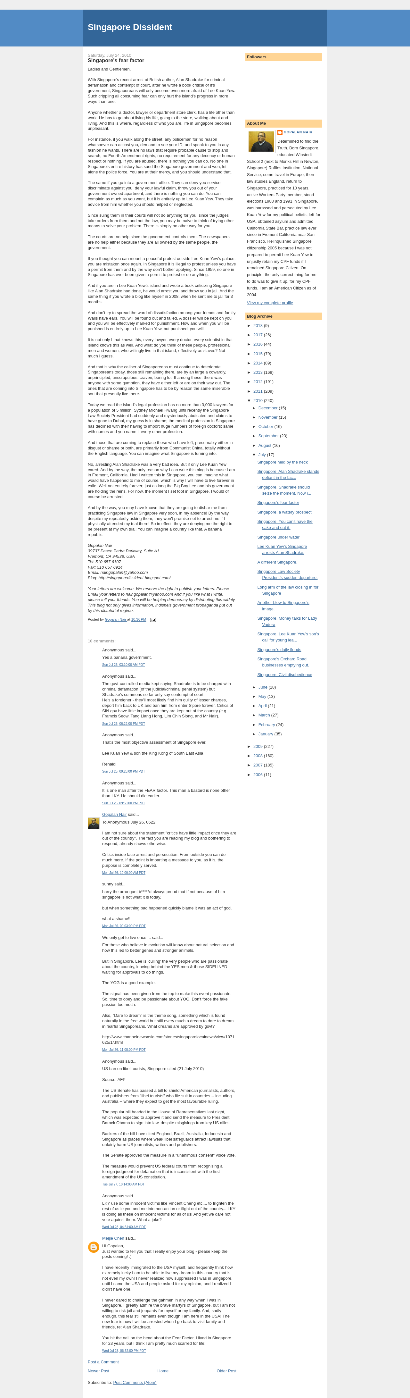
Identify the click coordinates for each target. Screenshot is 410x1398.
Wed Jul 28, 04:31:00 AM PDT (124, 1227)
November (268, 417)
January (266, 734)
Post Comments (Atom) (135, 1382)
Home (163, 1371)
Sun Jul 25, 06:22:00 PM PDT (123, 723)
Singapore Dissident (130, 27)
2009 (258, 746)
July (262, 454)
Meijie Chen (113, 1238)
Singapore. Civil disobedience (284, 674)
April (263, 705)
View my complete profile (270, 302)
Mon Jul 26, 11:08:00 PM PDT (124, 1049)
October (266, 426)
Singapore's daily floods (279, 649)
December (268, 408)
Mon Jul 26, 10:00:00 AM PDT (123, 873)
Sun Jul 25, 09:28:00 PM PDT (123, 771)
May (262, 696)
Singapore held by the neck (282, 462)
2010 (258, 400)
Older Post (226, 1371)
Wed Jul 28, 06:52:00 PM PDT (124, 1350)
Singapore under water (278, 537)
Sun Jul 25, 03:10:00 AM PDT (123, 664)
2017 (258, 334)
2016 (258, 344)
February (267, 724)
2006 (258, 774)
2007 (258, 765)
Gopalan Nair (114, 814)
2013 (258, 372)
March (264, 715)
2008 (258, 755)
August (265, 445)
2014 (258, 363)
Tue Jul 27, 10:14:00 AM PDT (123, 1184)
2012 (258, 381)
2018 (258, 325)
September (269, 435)
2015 (258, 353)
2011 (258, 391)
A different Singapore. (277, 562)
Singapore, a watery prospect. (285, 512)
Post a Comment (103, 1362)
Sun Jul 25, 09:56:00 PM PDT (123, 803)
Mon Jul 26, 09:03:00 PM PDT (124, 926)
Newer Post (98, 1371)
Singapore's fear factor (278, 502)
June (263, 687)
